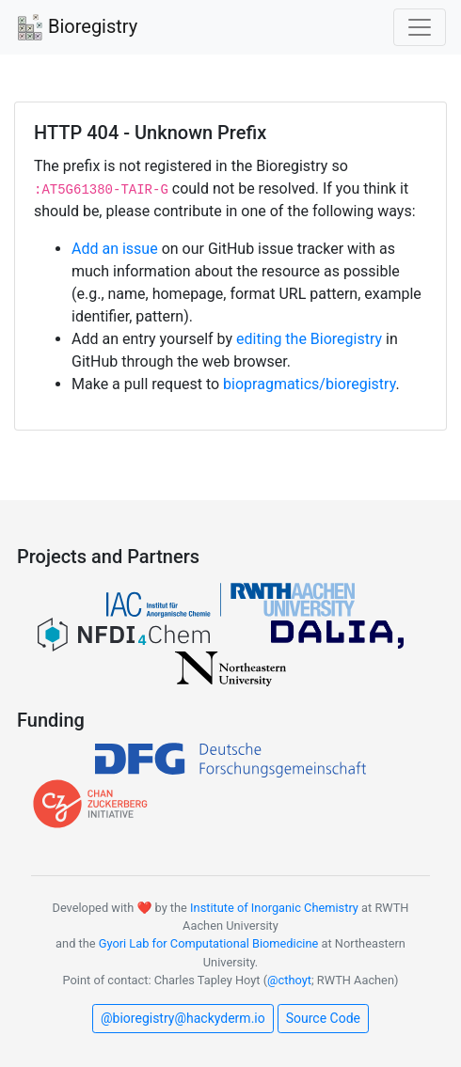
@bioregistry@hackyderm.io (183, 1018)
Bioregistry (76, 28)
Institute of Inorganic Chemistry (274, 908)
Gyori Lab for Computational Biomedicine (209, 943)
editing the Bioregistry (309, 339)
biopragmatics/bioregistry (309, 384)
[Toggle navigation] (419, 27)
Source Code (323, 1018)
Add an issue (115, 249)
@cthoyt (289, 980)
